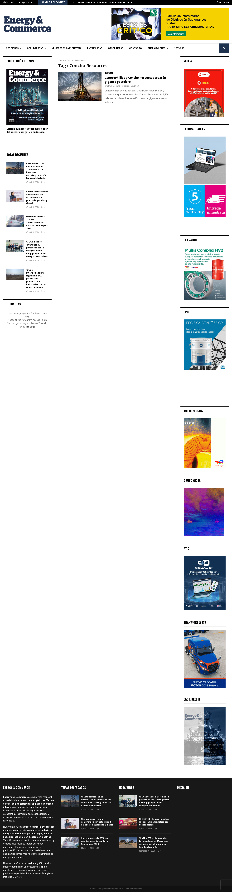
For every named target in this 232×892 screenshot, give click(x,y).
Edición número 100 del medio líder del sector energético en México (27, 130)
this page (30, 326)
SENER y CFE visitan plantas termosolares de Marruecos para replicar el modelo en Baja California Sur (153, 842)
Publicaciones (156, 48)
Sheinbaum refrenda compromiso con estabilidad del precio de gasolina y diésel (37, 197)
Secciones (12, 48)
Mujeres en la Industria (66, 48)
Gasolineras (115, 48)
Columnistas (35, 48)
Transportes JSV (195, 622)
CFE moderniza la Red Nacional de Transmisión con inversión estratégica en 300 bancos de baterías (36, 171)
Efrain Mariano (113, 86)
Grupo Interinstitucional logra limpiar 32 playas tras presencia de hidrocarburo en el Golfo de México (36, 278)
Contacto (135, 48)
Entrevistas (94, 48)
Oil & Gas (109, 73)
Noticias (179, 48)
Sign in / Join (26, 2)
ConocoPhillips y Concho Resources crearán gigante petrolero (135, 80)
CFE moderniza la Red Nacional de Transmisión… (101, 2)
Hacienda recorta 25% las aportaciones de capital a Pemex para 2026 (37, 222)
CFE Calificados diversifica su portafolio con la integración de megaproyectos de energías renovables (37, 249)
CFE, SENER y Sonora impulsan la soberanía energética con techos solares (154, 822)
